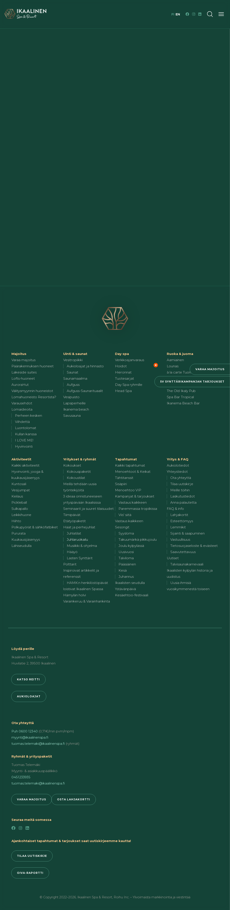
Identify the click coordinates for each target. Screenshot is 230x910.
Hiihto (16, 521)
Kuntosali (18, 484)
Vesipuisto (71, 397)
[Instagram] (193, 14)
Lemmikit (178, 527)
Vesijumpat (20, 490)
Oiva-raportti (30, 872)
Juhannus (126, 576)
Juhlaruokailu (77, 539)
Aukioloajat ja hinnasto (85, 366)
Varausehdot (21, 403)
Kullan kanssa (26, 434)
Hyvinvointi (24, 446)
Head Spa (123, 391)
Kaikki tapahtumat (130, 465)
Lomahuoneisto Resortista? (33, 397)
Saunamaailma (75, 378)
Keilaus (17, 496)
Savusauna (72, 415)
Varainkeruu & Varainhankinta (86, 601)
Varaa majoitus (209, 369)
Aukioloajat (29, 696)
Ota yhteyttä (180, 478)
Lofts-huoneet (23, 378)
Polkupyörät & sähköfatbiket (34, 527)
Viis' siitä (125, 515)
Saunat (72, 372)
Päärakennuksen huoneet (32, 366)
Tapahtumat (126, 459)
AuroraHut (20, 385)
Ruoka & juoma (180, 354)
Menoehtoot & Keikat (132, 471)
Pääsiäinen (127, 564)
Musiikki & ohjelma (82, 546)
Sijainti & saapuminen (187, 533)
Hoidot (121, 366)
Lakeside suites (24, 372)
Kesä (123, 570)
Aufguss (73, 385)
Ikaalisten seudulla (130, 583)
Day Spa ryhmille (128, 385)
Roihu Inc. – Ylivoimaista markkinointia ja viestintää (152, 897)
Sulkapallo (19, 509)
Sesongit (122, 527)
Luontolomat (25, 428)
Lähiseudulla (21, 546)
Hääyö (72, 552)
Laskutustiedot (182, 496)
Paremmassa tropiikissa (138, 509)
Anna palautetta (183, 502)
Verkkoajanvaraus (129, 360)
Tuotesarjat (124, 378)
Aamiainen (175, 360)
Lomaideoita (21, 409)
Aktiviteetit (21, 459)
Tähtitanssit (124, 478)
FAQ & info (175, 509)
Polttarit (69, 564)
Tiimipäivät (71, 515)
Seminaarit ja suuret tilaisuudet (88, 509)
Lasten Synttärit (80, 558)
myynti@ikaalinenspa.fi (29, 737)
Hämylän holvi (74, 595)
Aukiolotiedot (178, 465)
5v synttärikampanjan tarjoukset (192, 381)
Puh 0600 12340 (24, 731)
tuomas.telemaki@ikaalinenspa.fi (38, 743)
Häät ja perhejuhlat (79, 527)
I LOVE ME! (24, 440)
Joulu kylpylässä (131, 546)
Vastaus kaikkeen (133, 502)
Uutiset (173, 558)
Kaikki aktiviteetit (25, 465)
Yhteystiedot (177, 471)
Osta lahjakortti (73, 799)
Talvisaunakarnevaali (186, 564)
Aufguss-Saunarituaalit (85, 391)
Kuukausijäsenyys (25, 539)
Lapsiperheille (74, 403)
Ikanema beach (76, 409)
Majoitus (18, 354)
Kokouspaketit (79, 471)
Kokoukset (72, 465)
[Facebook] (187, 14)
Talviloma (126, 558)
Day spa (122, 354)
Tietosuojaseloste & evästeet (194, 546)
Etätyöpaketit (74, 521)
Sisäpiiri (121, 484)
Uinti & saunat (75, 354)
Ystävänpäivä (125, 589)
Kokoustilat (76, 478)
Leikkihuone (21, 515)
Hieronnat (123, 372)
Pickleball (19, 502)
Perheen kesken (28, 415)
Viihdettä (22, 422)
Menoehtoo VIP (128, 490)
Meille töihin (180, 490)
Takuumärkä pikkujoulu (138, 539)
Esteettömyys (181, 521)
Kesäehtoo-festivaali (131, 595)
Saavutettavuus (183, 552)
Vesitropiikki (73, 360)
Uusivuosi (126, 552)
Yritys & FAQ (177, 459)
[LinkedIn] (199, 14)
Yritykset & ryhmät (79, 459)
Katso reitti (28, 679)
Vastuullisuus (180, 539)
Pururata (18, 533)
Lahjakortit (179, 515)
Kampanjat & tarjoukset (134, 496)
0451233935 (20, 777)
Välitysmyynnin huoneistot (32, 391)
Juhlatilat (74, 533)
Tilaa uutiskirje (181, 484)
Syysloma (126, 533)
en (178, 14)
